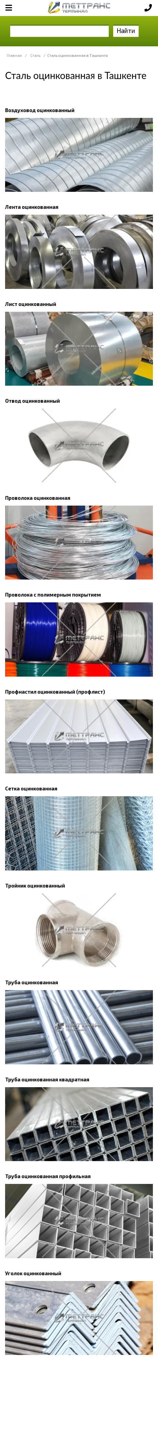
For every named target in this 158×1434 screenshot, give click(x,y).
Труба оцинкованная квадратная (47, 1079)
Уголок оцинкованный (33, 1273)
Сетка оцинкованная (31, 788)
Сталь (35, 55)
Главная (14, 55)
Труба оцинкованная (31, 982)
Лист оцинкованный (30, 304)
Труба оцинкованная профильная (48, 1176)
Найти (126, 30)
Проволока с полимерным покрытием (53, 594)
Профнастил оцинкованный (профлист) (55, 692)
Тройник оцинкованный (35, 885)
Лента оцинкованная (31, 207)
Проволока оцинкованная (37, 498)
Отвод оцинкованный (32, 401)
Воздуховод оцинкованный (39, 110)
